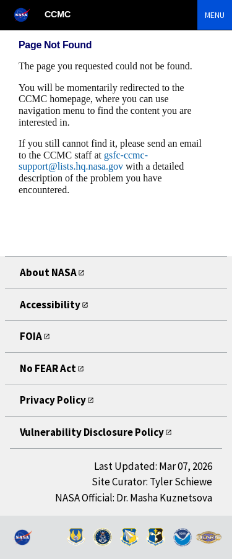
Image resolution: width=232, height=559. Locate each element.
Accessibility (50, 304)
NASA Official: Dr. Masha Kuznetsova (133, 498)
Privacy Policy (53, 400)
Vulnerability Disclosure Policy (92, 432)
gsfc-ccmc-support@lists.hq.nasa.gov (83, 161)
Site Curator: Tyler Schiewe (152, 481)
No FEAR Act (48, 368)
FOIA (31, 336)
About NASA (48, 272)
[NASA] (27, 15)
